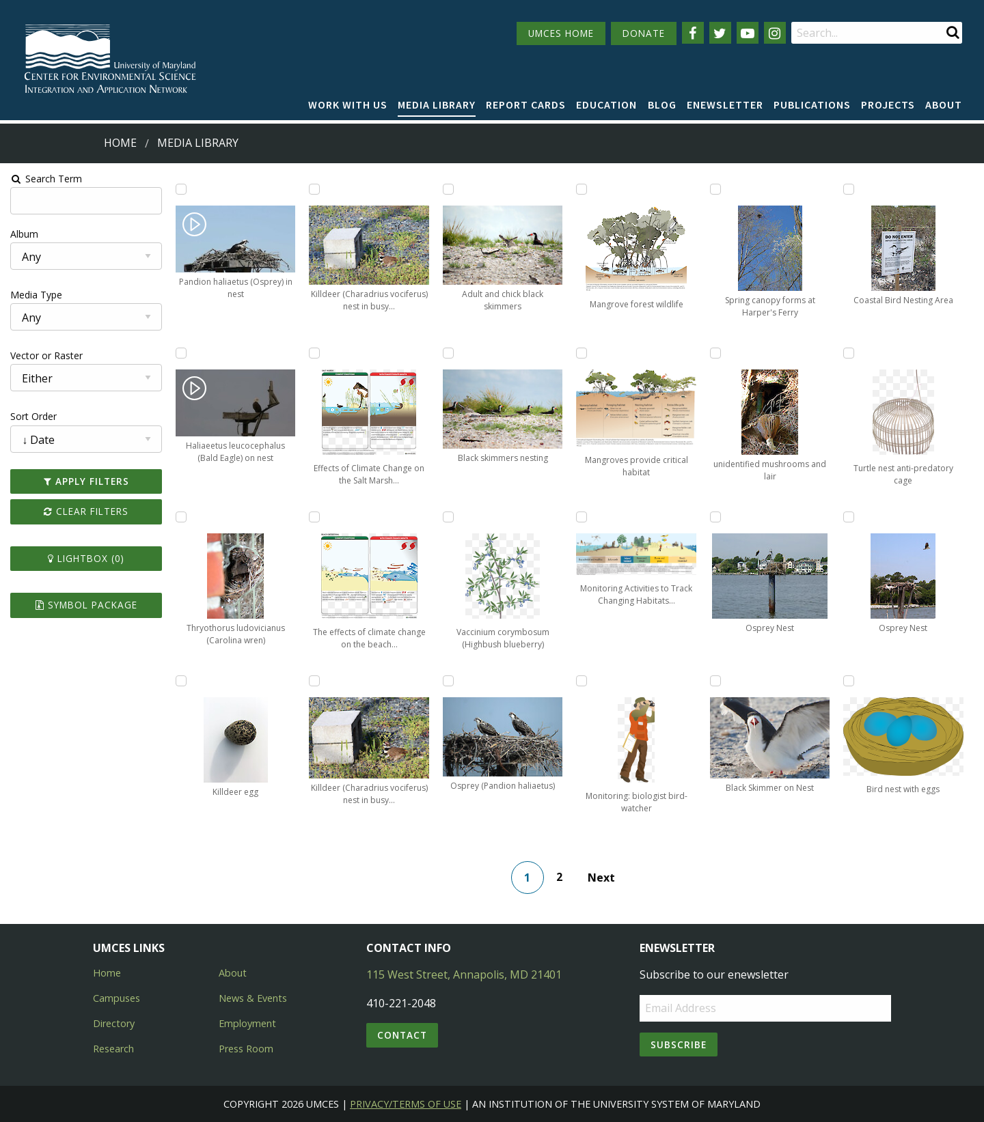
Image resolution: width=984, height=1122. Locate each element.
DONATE (644, 33)
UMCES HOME (561, 33)
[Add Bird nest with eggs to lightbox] (850, 680)
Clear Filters (84, 511)
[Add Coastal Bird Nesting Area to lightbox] (850, 189)
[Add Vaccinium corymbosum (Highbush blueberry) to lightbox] (448, 516)
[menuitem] (347, 105)
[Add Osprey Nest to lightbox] (716, 516)
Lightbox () (84, 558)
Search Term (45, 178)
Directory (114, 1023)
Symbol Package (84, 604)
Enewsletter (725, 104)
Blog (662, 104)
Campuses (116, 998)
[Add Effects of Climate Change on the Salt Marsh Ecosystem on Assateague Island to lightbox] (313, 353)
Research (113, 1048)
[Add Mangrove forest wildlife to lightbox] (582, 189)
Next (601, 877)
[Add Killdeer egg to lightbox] (179, 680)
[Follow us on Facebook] (693, 33)
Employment (247, 1023)
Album (23, 233)
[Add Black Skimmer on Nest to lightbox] (716, 680)
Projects (888, 104)
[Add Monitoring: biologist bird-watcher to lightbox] (582, 680)
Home (120, 142)
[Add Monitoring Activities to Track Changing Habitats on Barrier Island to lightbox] (582, 516)
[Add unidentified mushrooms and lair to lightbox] (716, 353)
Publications (812, 104)
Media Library (437, 104)
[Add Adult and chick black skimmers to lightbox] (448, 189)
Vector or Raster (45, 355)
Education (606, 104)
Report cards (526, 104)
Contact (402, 1034)
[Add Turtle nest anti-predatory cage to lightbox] (850, 353)
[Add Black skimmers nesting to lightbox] (448, 353)
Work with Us (347, 104)
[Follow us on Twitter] (720, 33)
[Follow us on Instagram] (775, 33)
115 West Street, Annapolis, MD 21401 (464, 974)
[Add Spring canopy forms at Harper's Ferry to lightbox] (716, 189)
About (943, 104)
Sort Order (32, 416)
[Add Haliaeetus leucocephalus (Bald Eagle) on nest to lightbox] (179, 353)
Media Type (35, 294)
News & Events (253, 998)
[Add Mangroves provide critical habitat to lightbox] (582, 353)
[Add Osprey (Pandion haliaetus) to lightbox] (448, 680)
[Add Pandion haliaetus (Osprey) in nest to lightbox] (179, 189)
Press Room (246, 1048)
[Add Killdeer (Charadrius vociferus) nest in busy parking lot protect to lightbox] (313, 189)
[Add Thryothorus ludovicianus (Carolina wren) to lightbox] (179, 516)
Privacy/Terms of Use (405, 1103)
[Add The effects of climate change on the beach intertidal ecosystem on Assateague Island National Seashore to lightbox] (313, 516)
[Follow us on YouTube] (747, 33)
